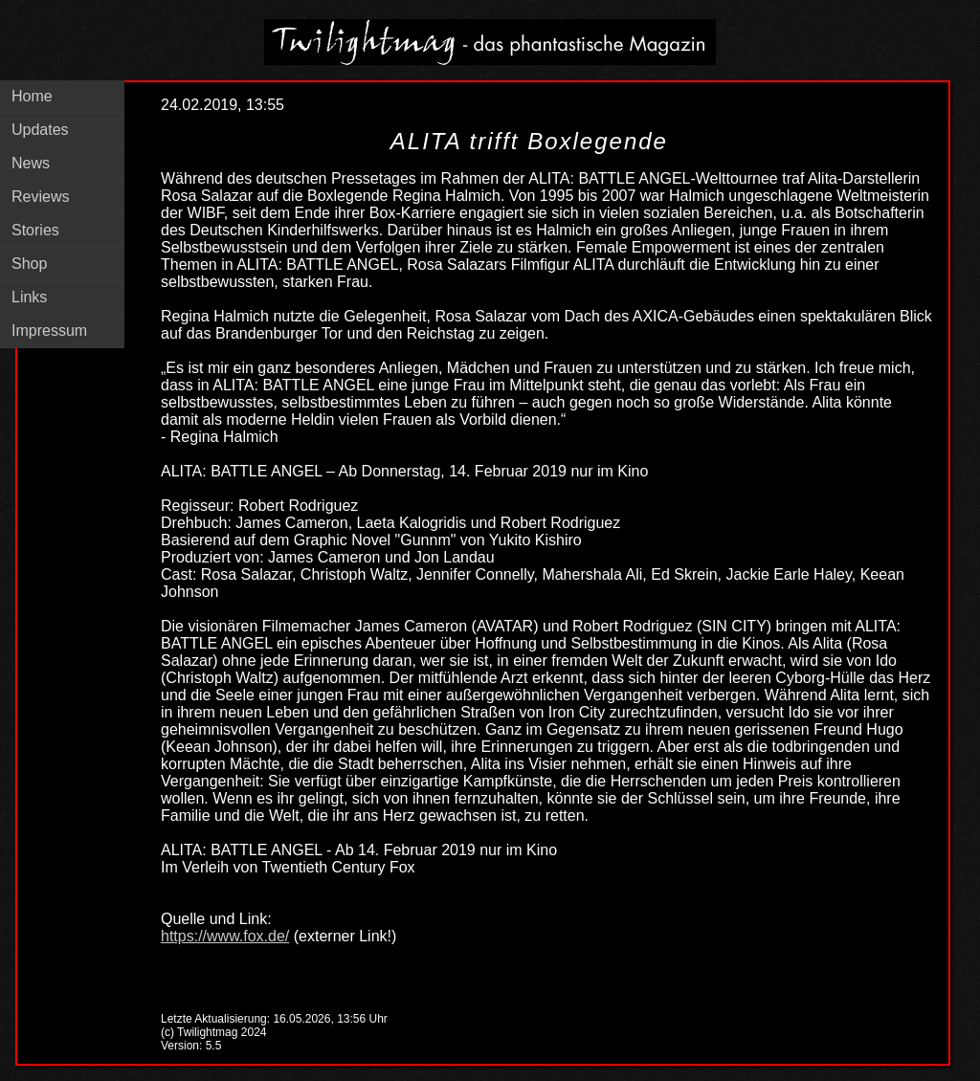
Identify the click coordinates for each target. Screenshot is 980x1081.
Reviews (40, 196)
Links (29, 297)
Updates (40, 129)
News (30, 163)
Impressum (49, 330)
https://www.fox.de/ (225, 936)
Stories (35, 230)
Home (32, 96)
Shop (29, 263)
